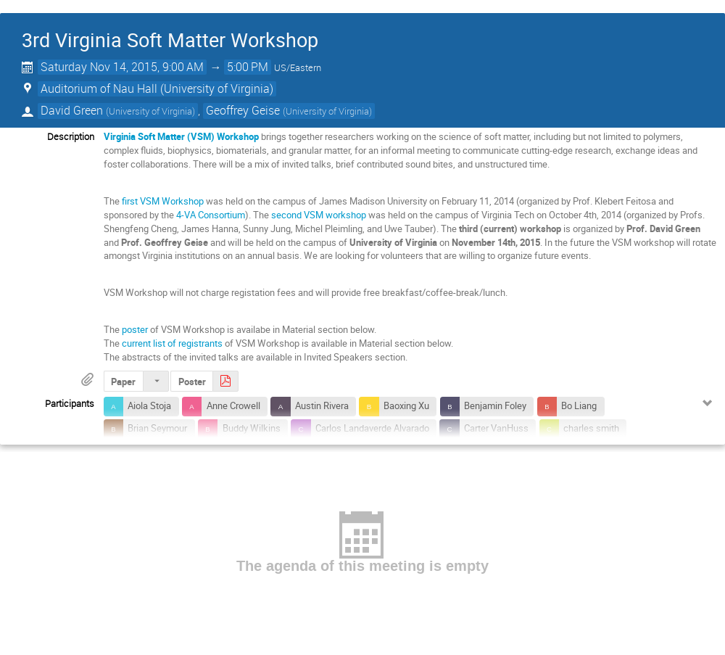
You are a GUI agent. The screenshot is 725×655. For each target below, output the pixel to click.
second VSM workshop (318, 214)
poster (135, 329)
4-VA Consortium (210, 214)
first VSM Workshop (163, 200)
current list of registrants (172, 343)
